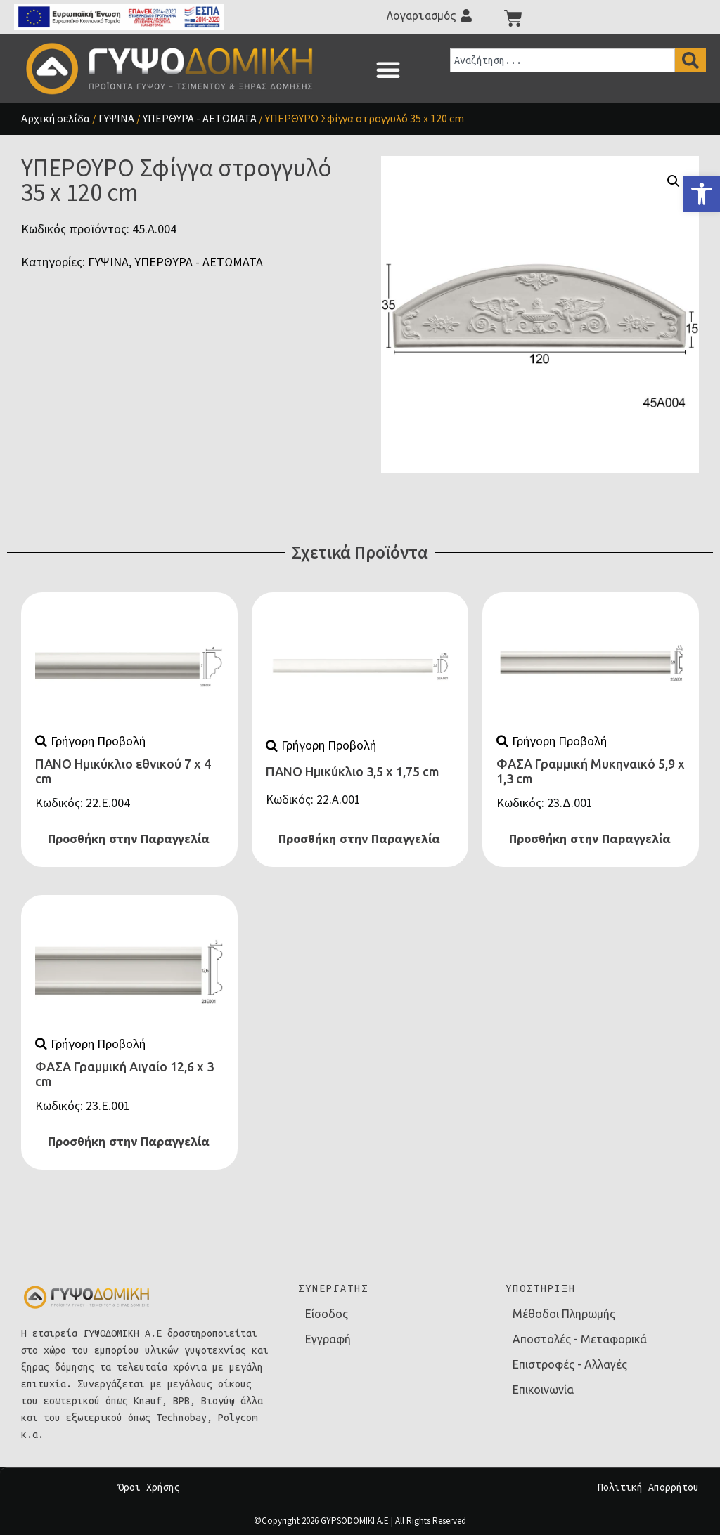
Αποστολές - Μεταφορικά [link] (580, 1339)
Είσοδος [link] (326, 1313)
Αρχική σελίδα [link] (55, 118)
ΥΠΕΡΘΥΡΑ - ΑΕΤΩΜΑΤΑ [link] (200, 118)
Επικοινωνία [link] (543, 1389)
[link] (701, 194)
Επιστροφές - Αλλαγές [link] (570, 1364)
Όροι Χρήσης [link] (149, 1487)
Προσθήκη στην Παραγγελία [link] (129, 839)
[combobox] (562, 60)
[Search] (690, 60)
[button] (388, 70)
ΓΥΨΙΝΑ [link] (116, 118)
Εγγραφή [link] (328, 1339)
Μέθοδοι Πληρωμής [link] (564, 1313)
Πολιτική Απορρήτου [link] (648, 1487)
